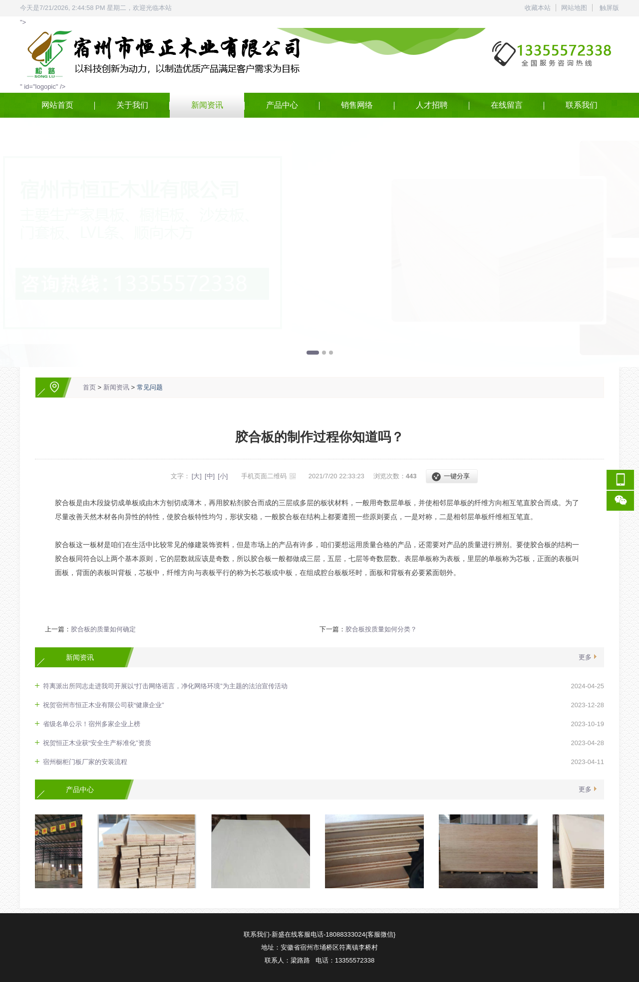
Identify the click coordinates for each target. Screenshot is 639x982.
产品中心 (282, 105)
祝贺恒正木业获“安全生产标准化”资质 (97, 743)
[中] (210, 476)
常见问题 (150, 387)
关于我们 (132, 105)
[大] (197, 476)
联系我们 (582, 105)
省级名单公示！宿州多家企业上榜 (91, 724)
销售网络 (357, 105)
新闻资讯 (207, 105)
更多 (585, 657)
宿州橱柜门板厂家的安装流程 (85, 762)
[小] (223, 476)
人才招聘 (432, 105)
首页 (89, 387)
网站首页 (57, 105)
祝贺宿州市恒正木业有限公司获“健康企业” (103, 705)
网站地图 (574, 7)
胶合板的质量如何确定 (103, 629)
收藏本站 (538, 7)
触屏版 (609, 7)
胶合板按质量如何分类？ (381, 629)
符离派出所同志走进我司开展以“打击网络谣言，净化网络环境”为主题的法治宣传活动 (165, 686)
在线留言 (507, 105)
